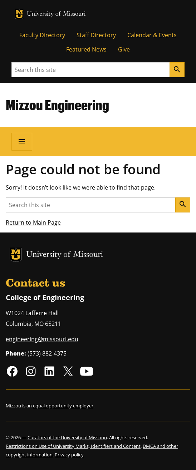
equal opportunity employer (63, 405)
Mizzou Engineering (57, 105)
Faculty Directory (42, 35)
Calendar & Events (152, 35)
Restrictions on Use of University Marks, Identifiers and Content (73, 446)
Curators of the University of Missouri (67, 437)
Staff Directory (96, 35)
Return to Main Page (33, 222)
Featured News (86, 49)
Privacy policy (69, 454)
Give (124, 49)
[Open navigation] (21, 142)
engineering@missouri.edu (42, 339)
